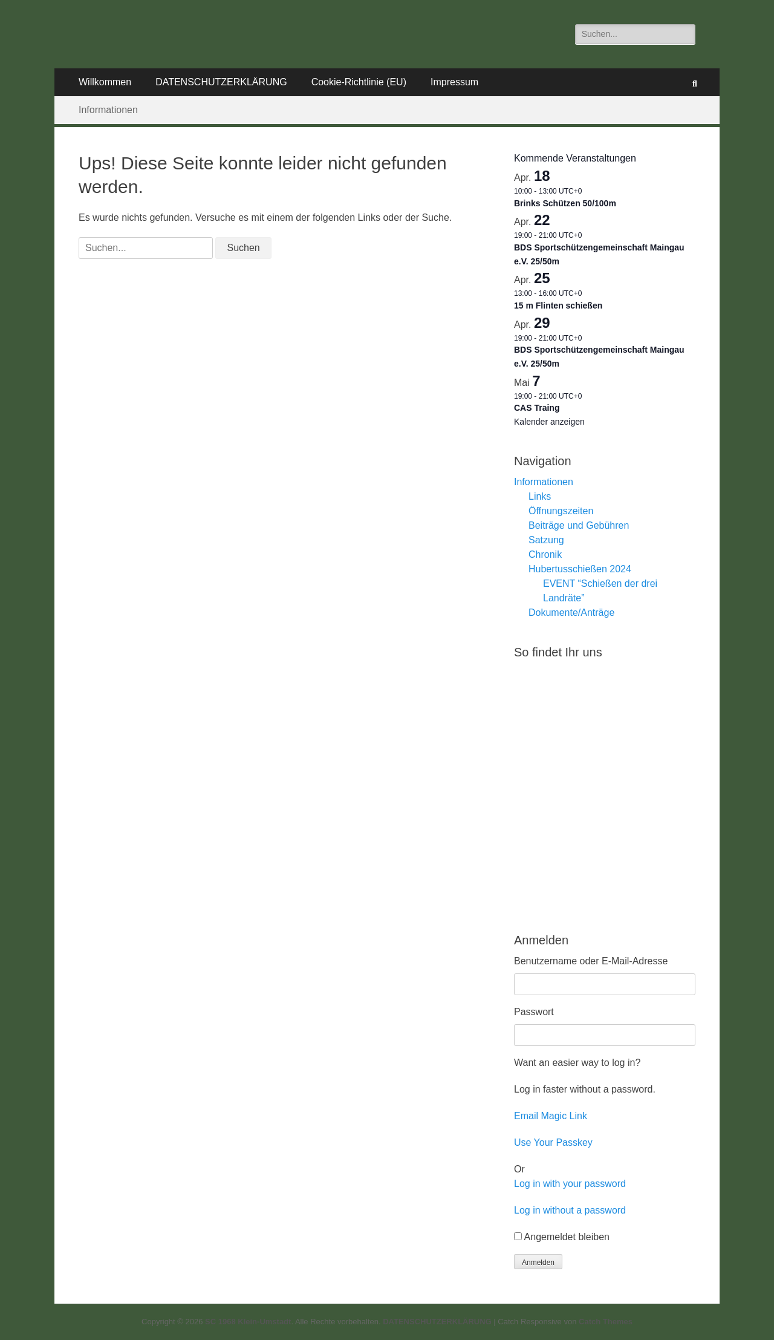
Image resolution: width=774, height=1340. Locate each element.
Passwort (534, 1012)
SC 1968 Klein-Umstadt (248, 1321)
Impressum (454, 82)
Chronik (545, 554)
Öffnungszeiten (560, 511)
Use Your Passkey (553, 1142)
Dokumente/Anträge (571, 612)
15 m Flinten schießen (558, 305)
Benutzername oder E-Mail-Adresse (591, 961)
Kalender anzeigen (549, 422)
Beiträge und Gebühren (578, 525)
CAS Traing (536, 408)
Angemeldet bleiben (567, 1237)
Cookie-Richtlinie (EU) (358, 82)
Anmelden (538, 1262)
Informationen (108, 110)
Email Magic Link (550, 1116)
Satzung (546, 540)
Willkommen (105, 82)
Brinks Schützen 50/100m (565, 203)
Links (539, 496)
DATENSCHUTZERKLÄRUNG (221, 82)
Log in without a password (570, 1210)
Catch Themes (606, 1321)
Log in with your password (570, 1183)
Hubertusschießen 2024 (579, 569)
